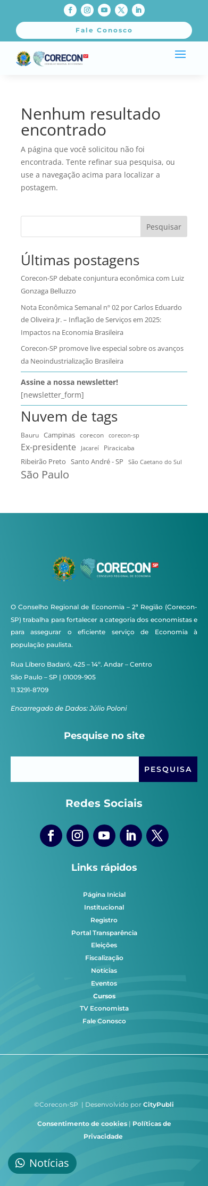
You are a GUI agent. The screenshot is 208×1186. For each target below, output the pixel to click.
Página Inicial (104, 894)
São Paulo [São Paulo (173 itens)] (45, 474)
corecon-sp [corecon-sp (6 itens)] (124, 435)
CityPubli (158, 1104)
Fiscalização (104, 958)
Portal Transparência (104, 933)
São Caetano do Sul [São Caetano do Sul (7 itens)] (155, 462)
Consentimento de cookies (82, 1124)
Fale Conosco (104, 1021)
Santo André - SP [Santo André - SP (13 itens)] (97, 461)
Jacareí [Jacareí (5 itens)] (90, 448)
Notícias (104, 970)
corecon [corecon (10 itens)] (92, 435)
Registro (104, 920)
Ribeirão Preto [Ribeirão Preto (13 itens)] (43, 461)
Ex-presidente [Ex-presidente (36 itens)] (48, 447)
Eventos (104, 983)
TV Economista (104, 1008)
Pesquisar (163, 227)
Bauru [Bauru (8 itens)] (30, 435)
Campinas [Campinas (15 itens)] (59, 435)
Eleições (104, 945)
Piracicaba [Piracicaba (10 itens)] (119, 447)
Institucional (104, 907)
